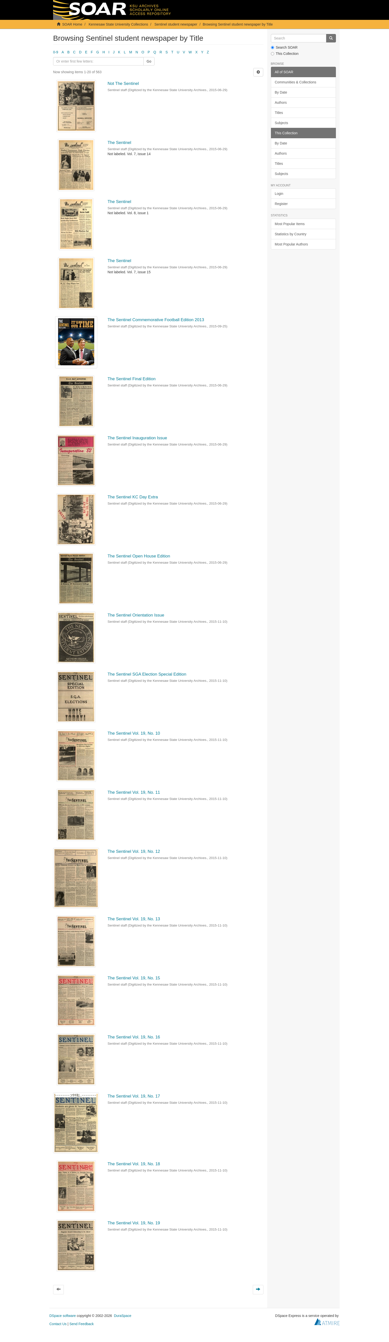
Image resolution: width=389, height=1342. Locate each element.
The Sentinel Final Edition (131, 379)
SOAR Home (72, 24)
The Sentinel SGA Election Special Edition (146, 674)
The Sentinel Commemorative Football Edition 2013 (155, 319)
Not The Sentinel (123, 83)
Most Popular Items (290, 224)
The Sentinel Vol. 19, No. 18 (133, 1164)
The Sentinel (119, 142)
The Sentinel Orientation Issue (135, 615)
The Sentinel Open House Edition (138, 556)
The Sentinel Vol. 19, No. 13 (133, 919)
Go (149, 61)
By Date (281, 92)
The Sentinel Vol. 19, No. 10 (133, 733)
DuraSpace (122, 1316)
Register (281, 204)
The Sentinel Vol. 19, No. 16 (133, 1037)
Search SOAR (284, 47)
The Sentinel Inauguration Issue (137, 438)
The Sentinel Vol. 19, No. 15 (133, 978)
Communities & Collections (295, 82)
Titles (279, 113)
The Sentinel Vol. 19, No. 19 (133, 1223)
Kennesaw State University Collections (118, 24)
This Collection (285, 54)
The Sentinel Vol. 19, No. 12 (133, 851)
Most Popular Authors (291, 244)
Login (279, 194)
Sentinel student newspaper (176, 24)
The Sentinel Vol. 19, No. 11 (133, 792)
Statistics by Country (291, 234)
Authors (281, 102)
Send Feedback (81, 1324)
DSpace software (62, 1316)
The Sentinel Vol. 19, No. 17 (133, 1096)
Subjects (281, 123)
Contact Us (57, 1324)
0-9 (55, 52)
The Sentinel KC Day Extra (132, 497)
